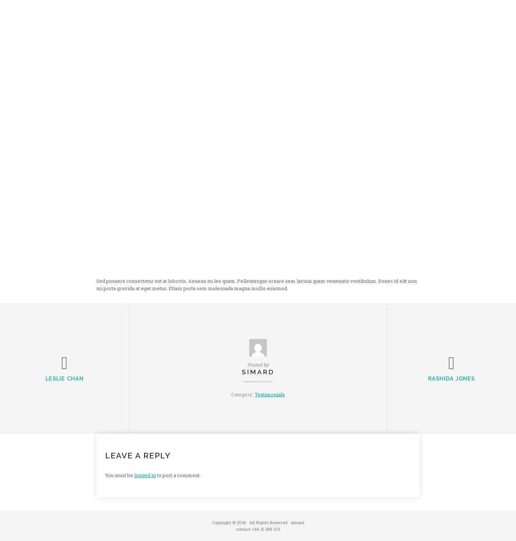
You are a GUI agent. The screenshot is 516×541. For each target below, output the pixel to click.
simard (258, 372)
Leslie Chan (65, 378)
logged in (145, 475)
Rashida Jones (451, 378)
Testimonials (270, 394)
